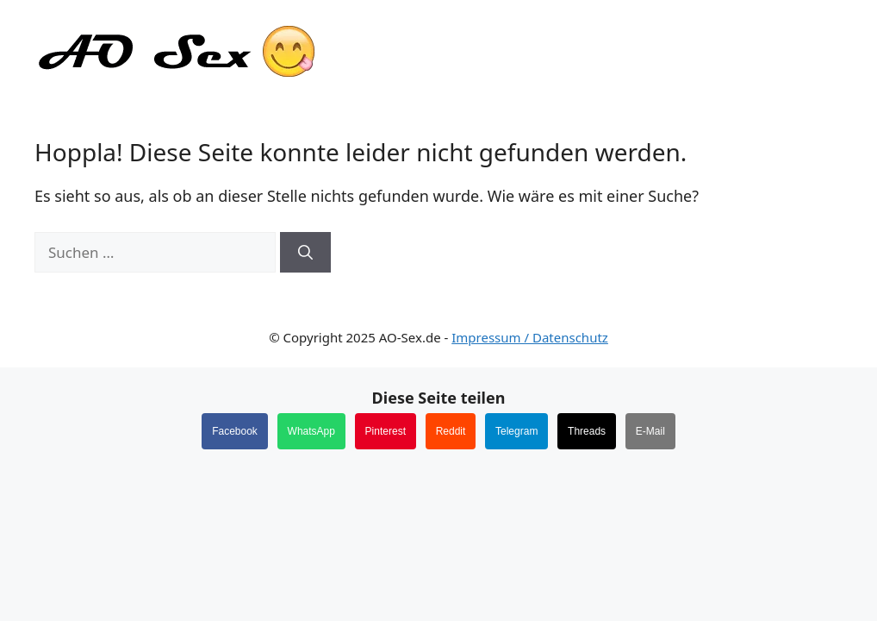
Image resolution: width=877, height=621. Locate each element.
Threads (587, 431)
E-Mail (650, 431)
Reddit (451, 431)
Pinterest (385, 431)
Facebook (235, 431)
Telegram (516, 431)
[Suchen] (305, 252)
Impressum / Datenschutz (529, 337)
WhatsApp (311, 431)
